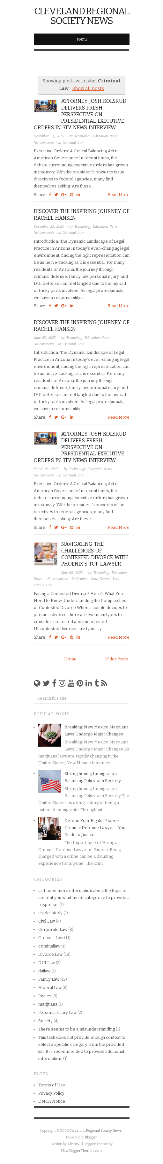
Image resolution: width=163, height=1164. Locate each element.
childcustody (50, 912)
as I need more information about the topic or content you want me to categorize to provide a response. (84, 897)
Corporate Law (52, 929)
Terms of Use (51, 1085)
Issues (44, 995)
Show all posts (88, 88)
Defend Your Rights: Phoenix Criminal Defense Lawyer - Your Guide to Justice (95, 827)
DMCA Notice (51, 1101)
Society (45, 1020)
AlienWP (74, 1144)
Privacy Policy (51, 1093)
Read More (118, 194)
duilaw (44, 971)
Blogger (91, 1137)
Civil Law (46, 921)
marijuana (47, 1004)
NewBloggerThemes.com (81, 1151)
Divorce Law (109, 579)
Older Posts (116, 659)
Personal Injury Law (57, 1012)
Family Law (43, 585)
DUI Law (46, 962)
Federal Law (50, 987)
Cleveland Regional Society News (81, 16)
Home (70, 659)
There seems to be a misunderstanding (76, 1029)
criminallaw (49, 946)
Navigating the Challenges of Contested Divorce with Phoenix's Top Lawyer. (94, 554)
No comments (45, 142)
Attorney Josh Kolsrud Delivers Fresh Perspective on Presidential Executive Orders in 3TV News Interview (80, 114)
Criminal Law (73, 142)
